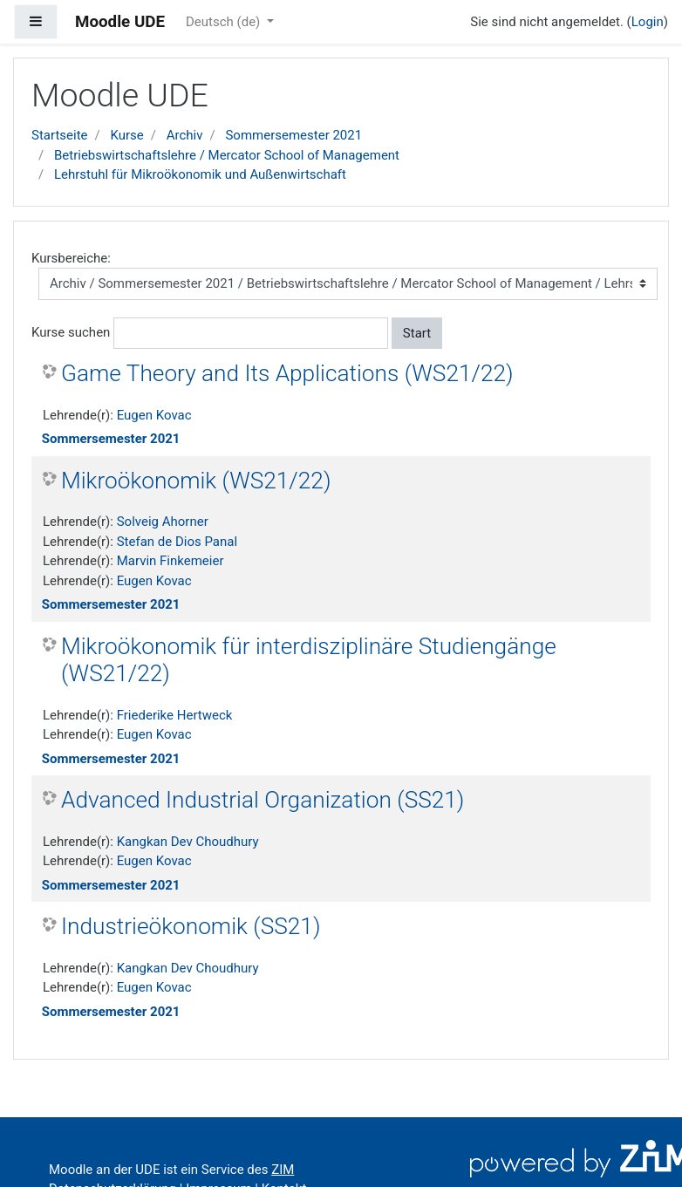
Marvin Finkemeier (170, 561)
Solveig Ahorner (162, 521)
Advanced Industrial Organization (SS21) (262, 800)
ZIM (282, 1169)
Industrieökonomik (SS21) (190, 926)
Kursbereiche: (71, 258)
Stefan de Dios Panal (177, 541)
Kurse (126, 135)
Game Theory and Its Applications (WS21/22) (287, 373)
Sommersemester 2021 (293, 135)
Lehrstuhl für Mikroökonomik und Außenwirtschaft (200, 174)
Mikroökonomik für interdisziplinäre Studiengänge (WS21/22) (308, 660)
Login (647, 22)
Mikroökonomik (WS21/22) (196, 480)
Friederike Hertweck (175, 715)
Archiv (185, 135)
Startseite (59, 135)
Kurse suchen (70, 332)
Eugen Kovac (154, 415)
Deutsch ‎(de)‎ (224, 22)
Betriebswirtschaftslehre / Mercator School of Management (226, 155)
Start (417, 333)
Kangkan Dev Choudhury (188, 841)
